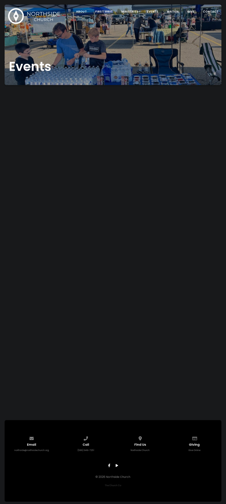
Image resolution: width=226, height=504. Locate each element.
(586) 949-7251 (86, 450)
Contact (211, 11)
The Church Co (113, 485)
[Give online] (194, 437)
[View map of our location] (140, 437)
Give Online (194, 450)
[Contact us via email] (32, 437)
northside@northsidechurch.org (31, 450)
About (81, 11)
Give (190, 11)
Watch (173, 11)
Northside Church (140, 450)
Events (152, 11)
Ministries (129, 11)
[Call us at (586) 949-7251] (86, 437)
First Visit (104, 11)
